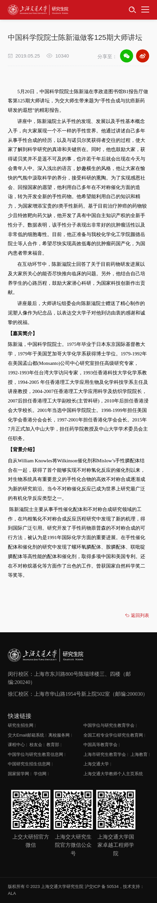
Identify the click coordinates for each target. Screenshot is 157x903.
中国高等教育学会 (100, 744)
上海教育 (139, 754)
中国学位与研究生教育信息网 (35, 754)
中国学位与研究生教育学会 (108, 725)
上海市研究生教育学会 (104, 754)
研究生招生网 (20, 725)
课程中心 (16, 744)
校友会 (35, 744)
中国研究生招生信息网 (29, 763)
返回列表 (137, 615)
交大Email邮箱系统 (26, 735)
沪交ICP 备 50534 (102, 886)
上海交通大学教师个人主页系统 (113, 773)
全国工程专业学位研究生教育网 (113, 735)
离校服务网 (59, 735)
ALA (12, 893)
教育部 (52, 744)
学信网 (40, 773)
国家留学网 (18, 773)
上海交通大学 (96, 763)
